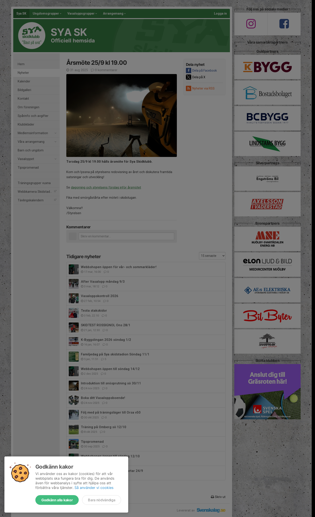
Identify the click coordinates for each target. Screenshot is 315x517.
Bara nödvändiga (101, 500)
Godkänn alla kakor (57, 500)
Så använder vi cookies (93, 487)
